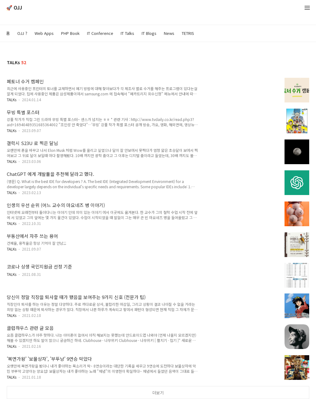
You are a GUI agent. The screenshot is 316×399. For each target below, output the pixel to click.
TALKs (11, 99)
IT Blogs (149, 33)
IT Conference (100, 33)
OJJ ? (22, 33)
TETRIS (188, 33)
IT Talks (127, 33)
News (169, 33)
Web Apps (44, 33)
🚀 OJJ (14, 8)
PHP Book (70, 33)
